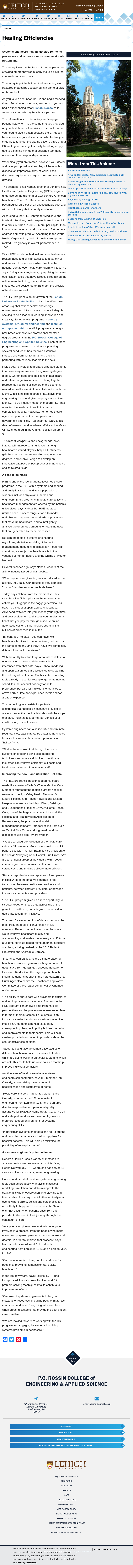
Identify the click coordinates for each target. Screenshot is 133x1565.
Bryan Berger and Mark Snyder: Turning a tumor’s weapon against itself (96, 183)
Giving (128, 9)
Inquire (127, 17)
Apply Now (65, 1426)
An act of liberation (79, 170)
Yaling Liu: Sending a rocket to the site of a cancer (97, 239)
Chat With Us (65, 1433)
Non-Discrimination (66, 1528)
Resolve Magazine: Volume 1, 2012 (99, 54)
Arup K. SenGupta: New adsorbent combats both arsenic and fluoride (96, 176)
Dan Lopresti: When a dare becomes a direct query (97, 188)
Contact (66, 1490)
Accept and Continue (106, 1549)
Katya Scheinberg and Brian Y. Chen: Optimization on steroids (98, 213)
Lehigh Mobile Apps (66, 1514)
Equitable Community (66, 1476)
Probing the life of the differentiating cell (91, 227)
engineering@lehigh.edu (97, 1404)
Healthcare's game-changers (84, 207)
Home (7, 28)
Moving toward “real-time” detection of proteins (96, 223)
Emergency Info (66, 1504)
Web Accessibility (66, 1509)
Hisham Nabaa (43, 107)
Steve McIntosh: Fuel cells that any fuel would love (97, 231)
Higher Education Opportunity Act (66, 1523)
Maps (66, 1495)
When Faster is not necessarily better (89, 235)
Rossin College (102, 5)
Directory (66, 1486)
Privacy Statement (26, 1562)
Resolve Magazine (66, 1439)
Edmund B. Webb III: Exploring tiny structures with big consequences (97, 194)
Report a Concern (66, 1518)
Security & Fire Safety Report (67, 1532)
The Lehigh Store (66, 1500)
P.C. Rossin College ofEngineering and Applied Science (51, 6)
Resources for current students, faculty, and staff (65, 1445)
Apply (117, 5)
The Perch (66, 1481)
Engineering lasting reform (83, 199)
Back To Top (72, 1359)
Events (128, 5)
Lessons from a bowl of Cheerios (87, 218)
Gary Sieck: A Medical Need (83, 203)
